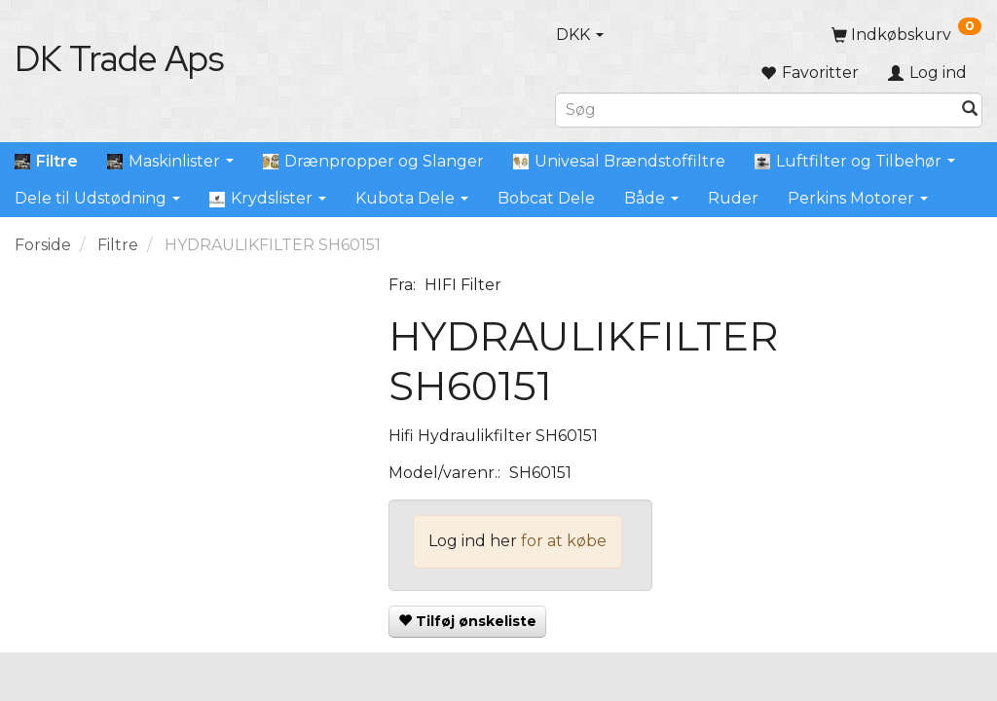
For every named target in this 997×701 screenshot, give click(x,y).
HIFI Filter (463, 285)
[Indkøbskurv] (906, 35)
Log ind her (472, 541)
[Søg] (970, 109)
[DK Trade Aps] (119, 58)
